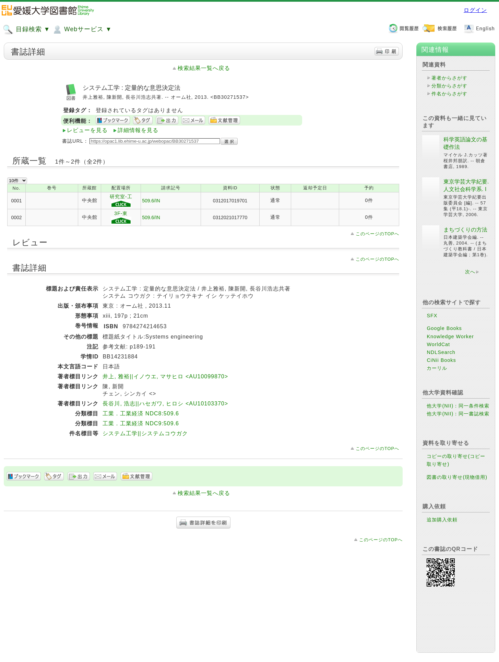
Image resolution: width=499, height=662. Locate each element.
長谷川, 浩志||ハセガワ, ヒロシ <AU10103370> (165, 403)
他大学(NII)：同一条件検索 (458, 406)
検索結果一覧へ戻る (204, 68)
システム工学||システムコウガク (145, 433)
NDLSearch (441, 352)
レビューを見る (87, 130)
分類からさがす (449, 85)
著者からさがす (449, 78)
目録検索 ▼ (26, 29)
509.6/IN (151, 200)
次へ (470, 271)
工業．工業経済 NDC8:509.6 (141, 413)
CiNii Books (441, 360)
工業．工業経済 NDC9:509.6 (141, 423)
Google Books (444, 328)
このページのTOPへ (377, 233)
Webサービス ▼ (82, 29)
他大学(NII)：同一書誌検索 (458, 413)
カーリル (437, 368)
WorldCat (438, 344)
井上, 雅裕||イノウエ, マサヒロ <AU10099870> (165, 376)
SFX (432, 315)
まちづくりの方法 (465, 230)
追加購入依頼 (442, 519)
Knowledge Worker (450, 336)
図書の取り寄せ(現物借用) (457, 477)
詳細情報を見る (138, 130)
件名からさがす (449, 93)
